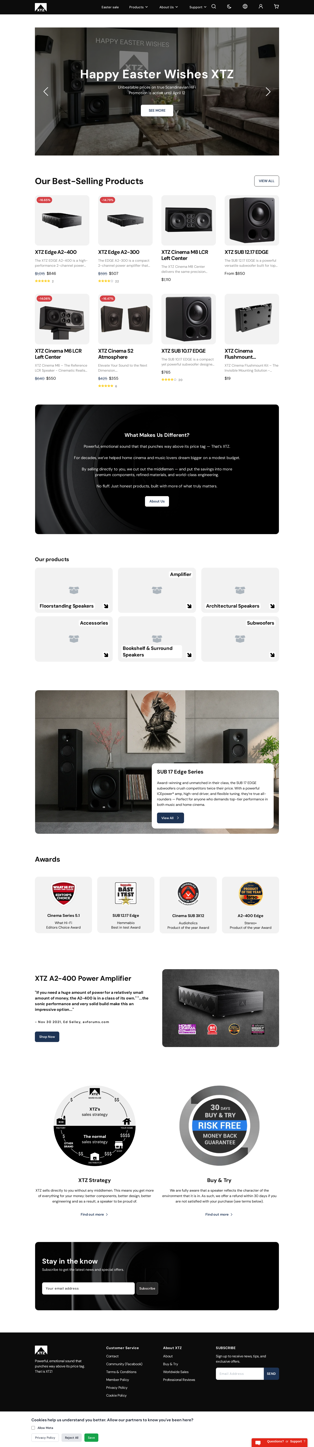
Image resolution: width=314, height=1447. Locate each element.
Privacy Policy (117, 1387)
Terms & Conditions (121, 1372)
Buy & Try (170, 1364)
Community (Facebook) (124, 1364)
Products (139, 7)
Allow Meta (45, 1428)
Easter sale (110, 7)
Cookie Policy (116, 1395)
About (168, 1356)
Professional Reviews (179, 1379)
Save (91, 1438)
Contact (112, 1356)
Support (198, 7)
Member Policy (117, 1379)
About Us (169, 7)
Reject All (71, 1438)
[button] (45, 91)
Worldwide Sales (176, 1372)
